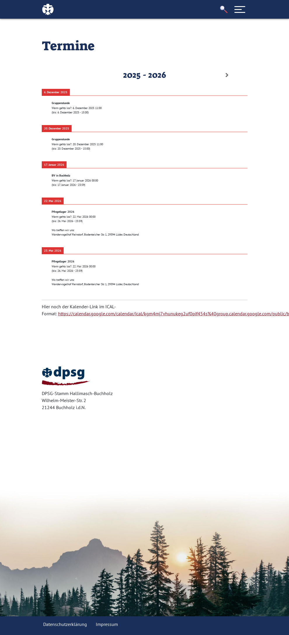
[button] (224, 9)
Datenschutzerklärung (65, 624)
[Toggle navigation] (240, 9)
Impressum (107, 624)
